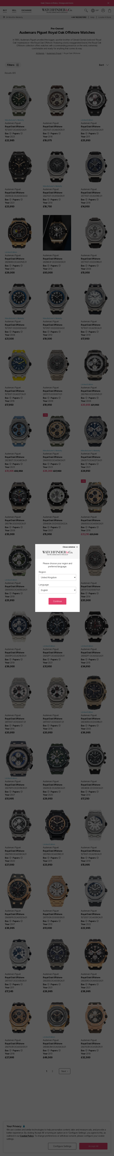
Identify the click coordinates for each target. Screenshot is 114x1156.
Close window (70, 547)
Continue (57, 601)
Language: (44, 584)
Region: (42, 572)
